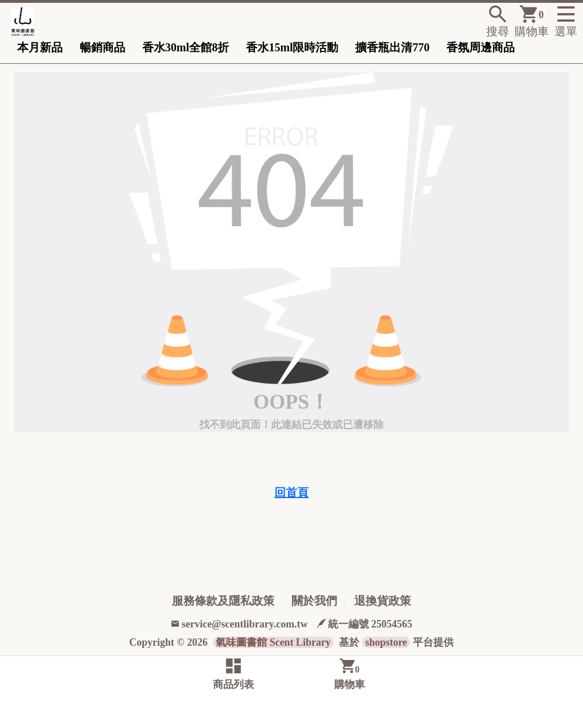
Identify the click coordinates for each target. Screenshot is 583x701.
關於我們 (314, 600)
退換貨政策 (382, 600)
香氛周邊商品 (480, 47)
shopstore (386, 642)
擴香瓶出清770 (392, 47)
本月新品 (40, 47)
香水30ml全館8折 (185, 47)
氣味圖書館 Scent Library (273, 642)
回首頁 (291, 492)
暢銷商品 (102, 47)
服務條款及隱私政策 (223, 600)
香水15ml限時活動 (292, 47)
